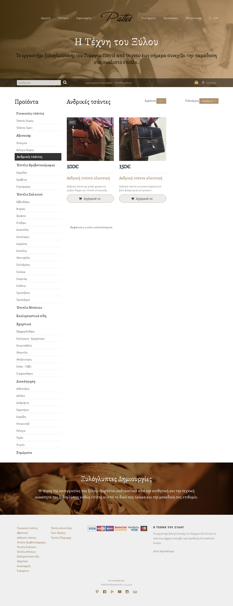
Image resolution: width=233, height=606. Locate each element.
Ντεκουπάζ (22, 424)
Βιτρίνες (20, 209)
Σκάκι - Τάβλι (23, 366)
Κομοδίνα (21, 173)
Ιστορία (63, 18)
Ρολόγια (20, 431)
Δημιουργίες (84, 18)
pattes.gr (120, 580)
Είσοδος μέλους (123, 82)
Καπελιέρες (22, 237)
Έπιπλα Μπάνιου (29, 307)
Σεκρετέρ (21, 279)
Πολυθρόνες (23, 265)
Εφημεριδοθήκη (25, 331)
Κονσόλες (21, 251)
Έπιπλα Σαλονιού (29, 194)
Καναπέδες (22, 230)
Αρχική (45, 18)
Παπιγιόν (21, 143)
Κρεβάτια (21, 180)
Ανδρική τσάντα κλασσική (88, 178)
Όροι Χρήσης (58, 533)
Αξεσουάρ (23, 135)
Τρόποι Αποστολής (61, 528)
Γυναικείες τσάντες (30, 113)
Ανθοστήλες (22, 389)
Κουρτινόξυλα (24, 346)
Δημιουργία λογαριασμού (98, 82)
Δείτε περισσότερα (163, 551)
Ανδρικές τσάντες (29, 156)
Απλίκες (20, 396)
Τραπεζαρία (23, 300)
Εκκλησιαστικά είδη (31, 315)
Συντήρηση (148, 18)
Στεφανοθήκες (24, 374)
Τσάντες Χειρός (24, 121)
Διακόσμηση (25, 381)
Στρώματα (24, 452)
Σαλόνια (20, 272)
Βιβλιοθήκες (23, 202)
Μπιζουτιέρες (24, 360)
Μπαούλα (22, 353)
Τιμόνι (19, 438)
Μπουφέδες (23, 258)
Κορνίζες (21, 417)
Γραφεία (21, 216)
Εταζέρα (21, 223)
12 (160, 100)
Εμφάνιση (150, 101)
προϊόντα (205, 82)
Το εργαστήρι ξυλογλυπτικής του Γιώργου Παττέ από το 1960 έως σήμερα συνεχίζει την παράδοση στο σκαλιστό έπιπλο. (116, 59)
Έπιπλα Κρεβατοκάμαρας (35, 165)
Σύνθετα (21, 286)
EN (216, 18)
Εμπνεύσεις (170, 18)
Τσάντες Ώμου (24, 128)
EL (210, 18)
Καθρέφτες (22, 403)
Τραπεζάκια (23, 293)
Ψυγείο (20, 445)
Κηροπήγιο (22, 410)
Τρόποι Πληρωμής (61, 538)
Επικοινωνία (194, 18)
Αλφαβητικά (207, 100)
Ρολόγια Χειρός (25, 150)
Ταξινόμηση (192, 101)
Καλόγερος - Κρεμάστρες (30, 339)
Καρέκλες (21, 244)
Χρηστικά (23, 324)
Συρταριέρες (23, 187)
